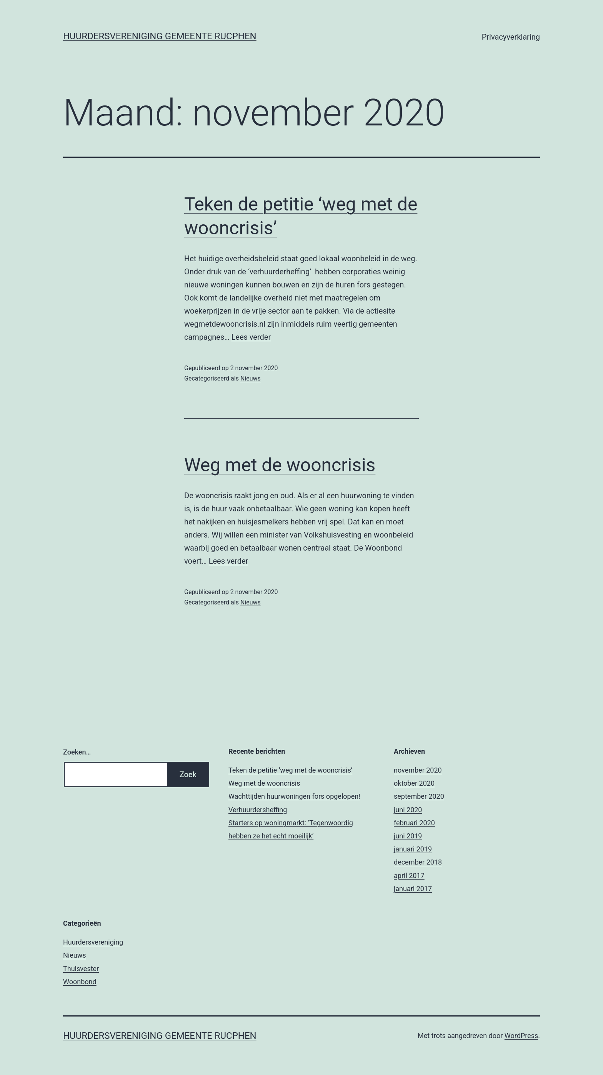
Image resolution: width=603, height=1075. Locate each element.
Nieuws (250, 378)
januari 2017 (413, 889)
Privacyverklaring (511, 37)
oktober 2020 (414, 783)
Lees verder (251, 337)
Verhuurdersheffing (257, 810)
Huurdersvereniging (93, 942)
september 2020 (419, 796)
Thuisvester (81, 969)
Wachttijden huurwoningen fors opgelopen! (294, 796)
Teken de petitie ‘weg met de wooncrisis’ (290, 770)
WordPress (521, 1036)
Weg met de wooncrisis (279, 465)
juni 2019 (408, 836)
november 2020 (418, 770)
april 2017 (409, 875)
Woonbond (80, 982)
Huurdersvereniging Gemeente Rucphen (160, 36)
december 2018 (418, 862)
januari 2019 (413, 849)
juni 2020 (408, 810)
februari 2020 (414, 823)
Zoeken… (77, 752)
